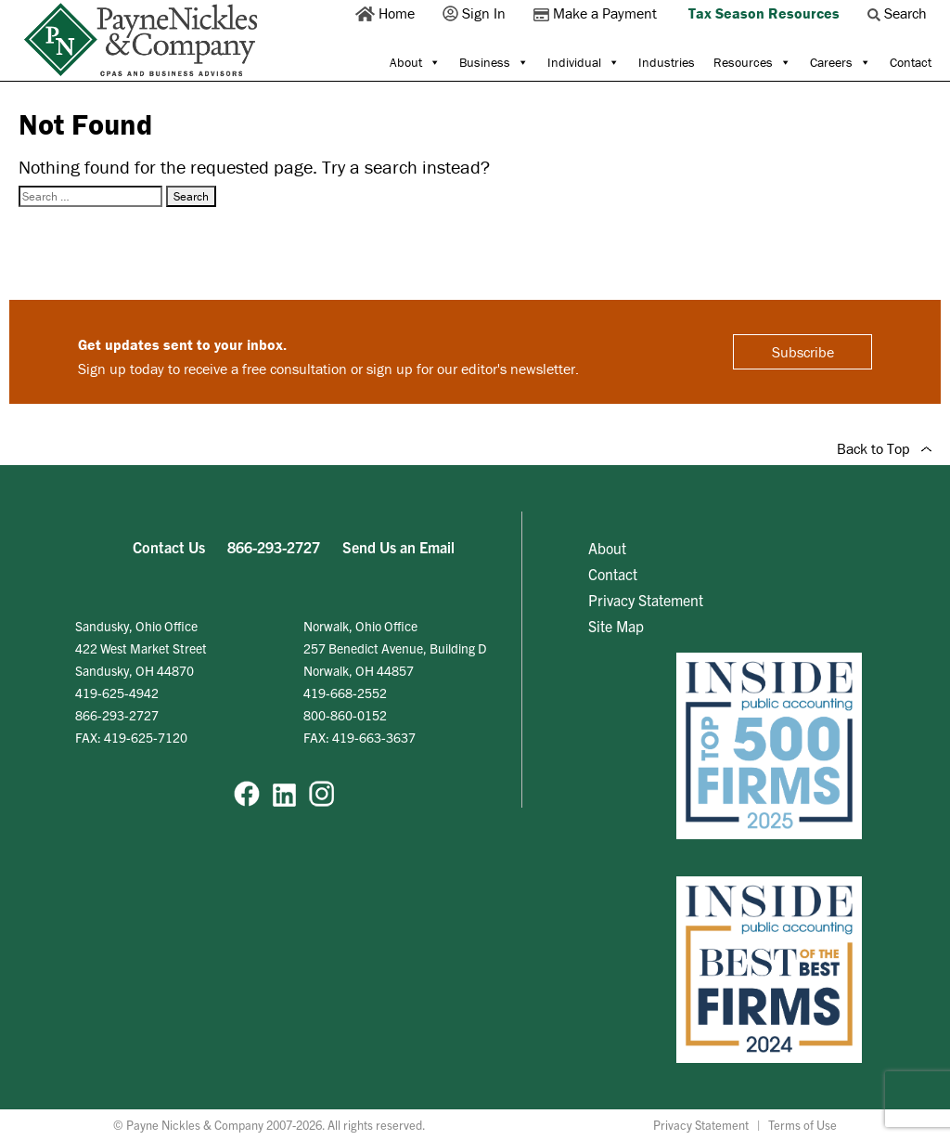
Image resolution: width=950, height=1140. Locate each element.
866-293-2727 (273, 547)
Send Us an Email (398, 547)
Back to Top (884, 448)
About (415, 62)
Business (494, 62)
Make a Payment (597, 13)
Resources (752, 62)
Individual (583, 62)
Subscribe (803, 352)
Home (387, 13)
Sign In (476, 13)
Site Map (616, 625)
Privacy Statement (645, 599)
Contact (910, 62)
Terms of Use (802, 1125)
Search (899, 13)
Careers (840, 62)
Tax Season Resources (764, 13)
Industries (666, 62)
